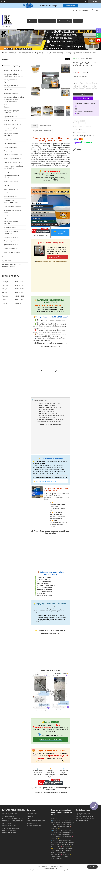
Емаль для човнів (10, 172)
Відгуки (29, 818)
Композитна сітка (10, 237)
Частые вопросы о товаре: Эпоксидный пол (60, 857)
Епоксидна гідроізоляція (12, 252)
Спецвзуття (8, 89)
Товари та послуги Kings (11, 66)
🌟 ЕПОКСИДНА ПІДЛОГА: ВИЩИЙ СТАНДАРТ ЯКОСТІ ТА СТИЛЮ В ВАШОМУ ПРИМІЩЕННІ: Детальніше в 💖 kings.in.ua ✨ (62, 851)
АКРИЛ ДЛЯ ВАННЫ (8, 816)
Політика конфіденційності (84, 816)
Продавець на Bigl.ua (51, 868)
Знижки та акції (32, 814)
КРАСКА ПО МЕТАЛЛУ (9, 830)
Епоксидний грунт (10, 86)
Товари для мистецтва (12, 206)
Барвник (6, 185)
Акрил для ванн (9, 117)
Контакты (30, 816)
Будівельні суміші (9, 248)
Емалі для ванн (9, 120)
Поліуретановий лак (11, 93)
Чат (92, 867)
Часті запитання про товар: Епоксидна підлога (11, 265)
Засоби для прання (10, 193)
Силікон (6, 140)
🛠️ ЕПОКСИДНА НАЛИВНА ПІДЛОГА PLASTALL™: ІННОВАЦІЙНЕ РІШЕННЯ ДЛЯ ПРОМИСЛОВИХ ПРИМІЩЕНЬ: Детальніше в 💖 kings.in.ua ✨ (62, 843)
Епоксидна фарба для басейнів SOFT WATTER (12, 75)
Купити (83, 94)
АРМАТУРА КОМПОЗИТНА (10, 828)
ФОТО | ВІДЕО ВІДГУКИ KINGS (36, 821)
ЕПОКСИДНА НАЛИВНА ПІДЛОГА (12, 818)
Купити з (83, 98)
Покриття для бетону (25, 53)
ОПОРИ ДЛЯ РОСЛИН (9, 826)
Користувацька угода (83, 814)
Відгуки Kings (6, 261)
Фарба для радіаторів (11, 158)
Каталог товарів (46, 21)
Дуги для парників (10, 245)
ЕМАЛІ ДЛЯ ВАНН (7, 823)
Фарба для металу (10, 181)
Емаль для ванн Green (11, 124)
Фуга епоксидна (9, 147)
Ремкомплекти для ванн (12, 162)
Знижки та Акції (64, 21)
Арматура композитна (11, 155)
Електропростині (9, 189)
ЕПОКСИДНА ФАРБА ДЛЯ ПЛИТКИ (12, 821)
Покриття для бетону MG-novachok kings (49, 53)
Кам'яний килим (9, 143)
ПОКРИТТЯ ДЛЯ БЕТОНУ (9, 814)
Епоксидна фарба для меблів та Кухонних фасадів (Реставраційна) (14, 99)
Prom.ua (60, 866)
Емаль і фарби (9, 227)
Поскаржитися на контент (45, 870)
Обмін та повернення (34, 826)
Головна (32, 21)
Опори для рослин (10, 151)
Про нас (5, 257)
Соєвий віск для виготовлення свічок (11, 201)
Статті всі (54, 818)
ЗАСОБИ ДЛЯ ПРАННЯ (9, 833)
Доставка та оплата (33, 823)
